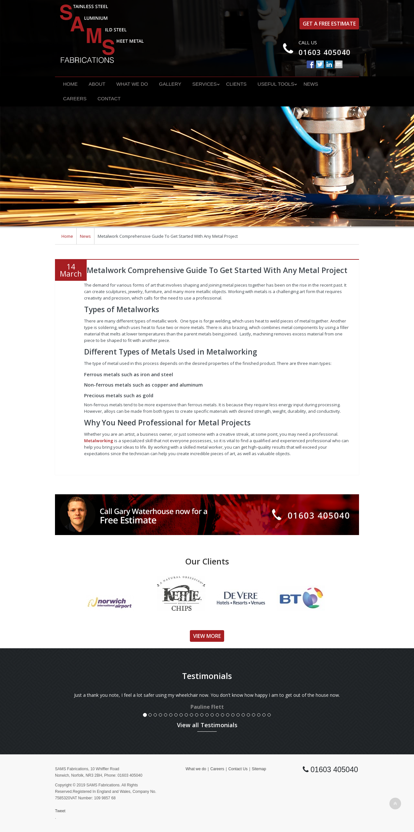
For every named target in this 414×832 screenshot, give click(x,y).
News (310, 84)
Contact (109, 98)
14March (71, 270)
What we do (132, 84)
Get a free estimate (329, 23)
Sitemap (259, 769)
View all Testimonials (207, 725)
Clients (236, 84)
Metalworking (98, 440)
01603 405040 (325, 52)
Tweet (60, 811)
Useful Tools (275, 84)
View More (207, 636)
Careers (75, 98)
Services (204, 84)
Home (70, 84)
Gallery (170, 84)
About (97, 84)
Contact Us (237, 769)
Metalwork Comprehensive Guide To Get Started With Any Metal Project (217, 270)
